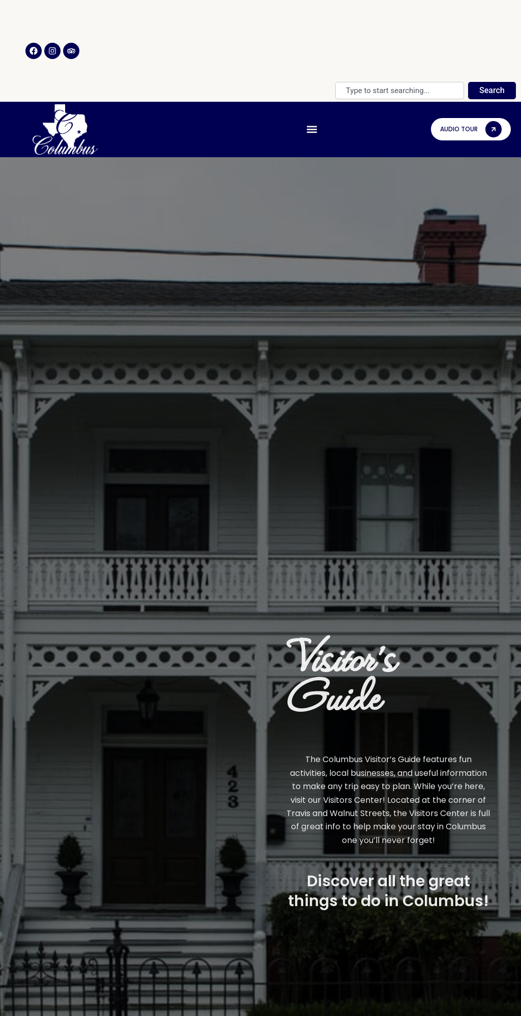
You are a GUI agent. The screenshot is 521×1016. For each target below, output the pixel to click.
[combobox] (399, 90)
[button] (312, 129)
